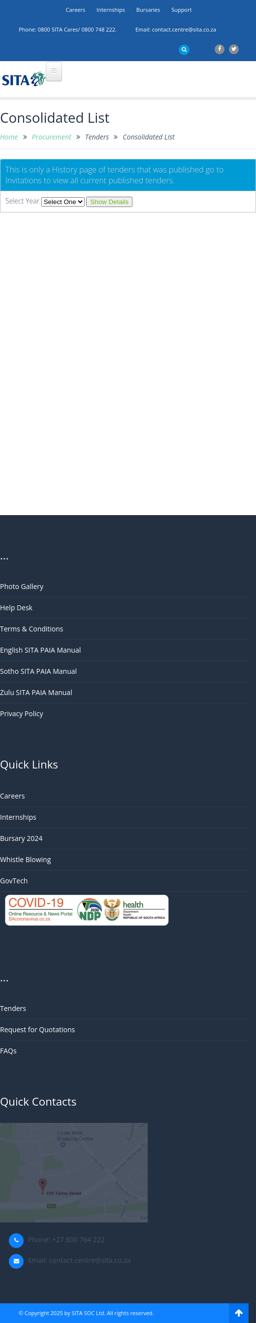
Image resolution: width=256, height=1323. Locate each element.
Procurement (51, 136)
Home (9, 136)
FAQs (8, 1050)
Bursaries (148, 9)
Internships (110, 9)
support (181, 9)
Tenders (13, 1008)
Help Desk (16, 607)
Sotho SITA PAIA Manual (38, 671)
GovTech (14, 880)
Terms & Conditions (32, 628)
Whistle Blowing (25, 859)
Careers (76, 9)
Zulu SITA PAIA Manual (36, 692)
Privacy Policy (21, 713)
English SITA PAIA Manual (40, 650)
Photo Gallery (21, 586)
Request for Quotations (37, 1029)
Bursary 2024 (21, 838)
